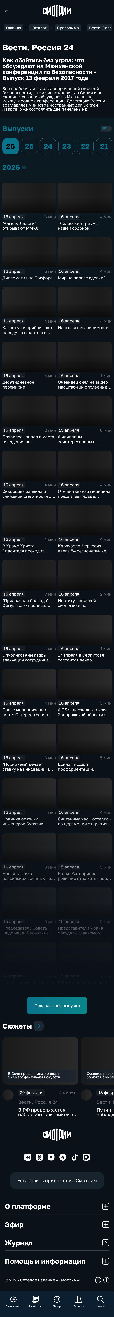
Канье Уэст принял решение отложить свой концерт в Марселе (82, 878)
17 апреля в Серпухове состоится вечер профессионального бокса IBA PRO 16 (81, 662)
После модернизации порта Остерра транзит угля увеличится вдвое (26, 714)
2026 (24, 167)
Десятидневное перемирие (18, 384)
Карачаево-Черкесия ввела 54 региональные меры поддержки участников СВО (82, 553)
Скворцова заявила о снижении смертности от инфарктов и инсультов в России (28, 498)
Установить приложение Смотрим (57, 1180)
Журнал (57, 1243)
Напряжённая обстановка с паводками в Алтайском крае (28, 987)
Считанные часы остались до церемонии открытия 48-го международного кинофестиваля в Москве (84, 826)
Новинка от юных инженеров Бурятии (22, 821)
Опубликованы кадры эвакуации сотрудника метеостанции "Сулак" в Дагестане (26, 662)
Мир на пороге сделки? (81, 277)
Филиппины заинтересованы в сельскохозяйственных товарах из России (81, 444)
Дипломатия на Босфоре (27, 277)
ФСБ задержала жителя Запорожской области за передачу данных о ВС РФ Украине (84, 717)
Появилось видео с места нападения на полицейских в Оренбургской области (28, 444)
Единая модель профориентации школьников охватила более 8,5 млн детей (80, 771)
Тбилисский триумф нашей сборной (78, 226)
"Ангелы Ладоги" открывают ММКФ (20, 226)
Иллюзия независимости (83, 327)
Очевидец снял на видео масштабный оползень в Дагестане (83, 387)
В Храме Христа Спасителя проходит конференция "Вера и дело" (24, 553)
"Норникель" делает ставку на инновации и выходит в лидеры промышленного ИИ (25, 771)
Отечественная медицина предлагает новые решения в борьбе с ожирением (84, 498)
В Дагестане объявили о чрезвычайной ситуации (83, 985)
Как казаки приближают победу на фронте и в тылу (27, 332)
